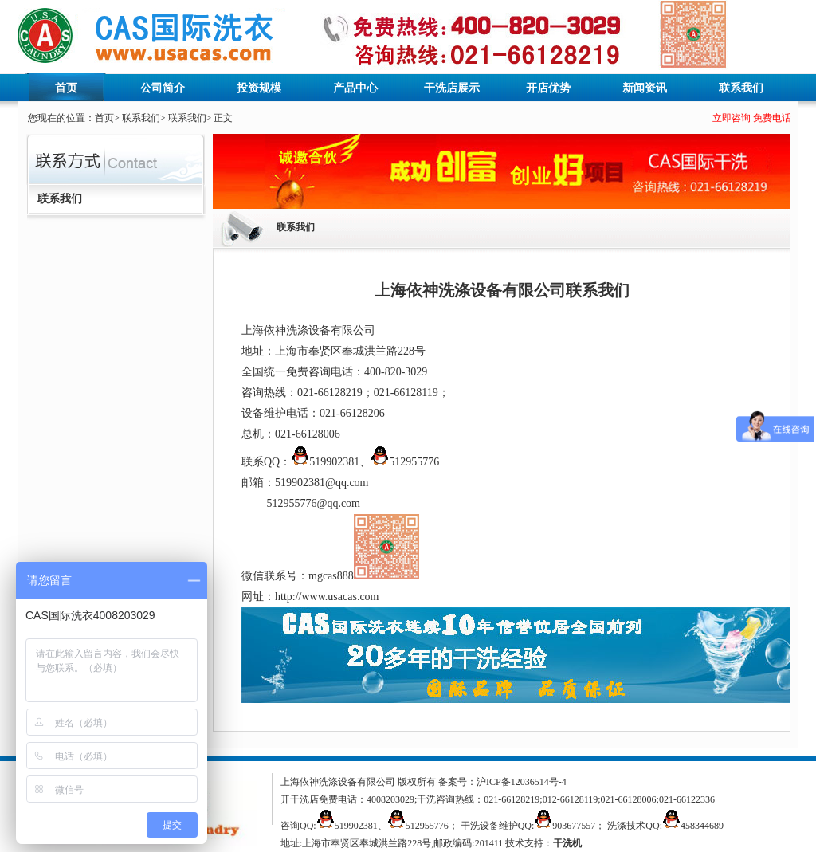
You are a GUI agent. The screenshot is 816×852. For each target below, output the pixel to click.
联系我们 (741, 88)
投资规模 (259, 88)
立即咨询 (731, 118)
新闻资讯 (644, 88)
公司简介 (162, 88)
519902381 (325, 462)
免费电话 (772, 118)
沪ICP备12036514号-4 (522, 781)
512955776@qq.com (314, 503)
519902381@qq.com (322, 483)
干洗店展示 (452, 88)
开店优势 (548, 88)
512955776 (405, 462)
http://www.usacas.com (327, 597)
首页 (66, 88)
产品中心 (355, 88)
